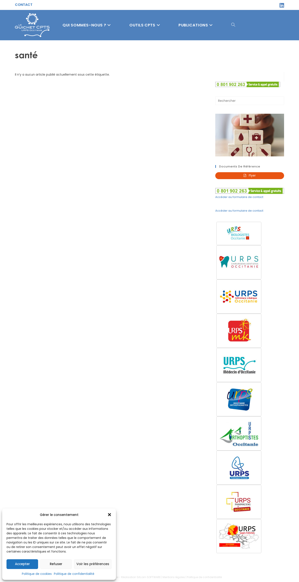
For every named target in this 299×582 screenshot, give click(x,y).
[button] (109, 514)
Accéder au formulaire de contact (239, 197)
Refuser (56, 564)
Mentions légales (174, 577)
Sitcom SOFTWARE (149, 577)
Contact (23, 4)
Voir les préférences (92, 564)
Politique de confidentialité (74, 574)
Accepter (22, 564)
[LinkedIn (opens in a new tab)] (281, 5)
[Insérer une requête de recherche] (249, 100)
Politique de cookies (37, 574)
